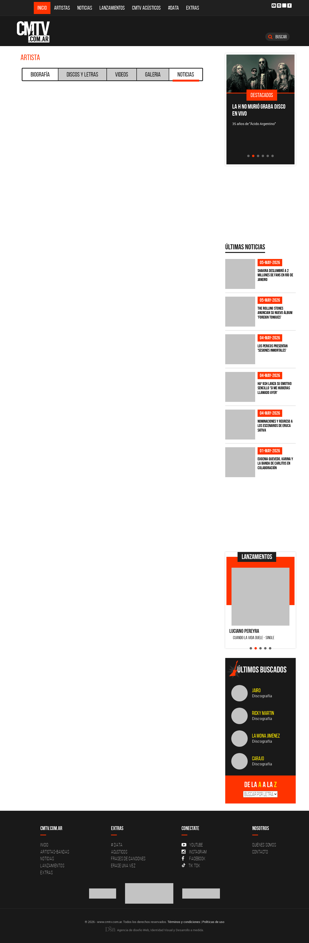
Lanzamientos (112, 8)
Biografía (40, 74)
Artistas (62, 8)
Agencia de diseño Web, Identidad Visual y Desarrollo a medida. (154, 930)
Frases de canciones (128, 858)
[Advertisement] (261, 514)
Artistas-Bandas (54, 851)
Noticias (84, 8)
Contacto (260, 851)
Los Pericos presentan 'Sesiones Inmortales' (273, 348)
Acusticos (119, 851)
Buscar (277, 36)
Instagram (194, 851)
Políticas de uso (213, 922)
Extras (192, 8)
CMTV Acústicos (146, 8)
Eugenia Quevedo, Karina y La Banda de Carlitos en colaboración (275, 463)
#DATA (173, 8)
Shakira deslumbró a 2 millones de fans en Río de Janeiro (275, 275)
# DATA (117, 844)
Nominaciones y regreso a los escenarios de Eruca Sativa (275, 425)
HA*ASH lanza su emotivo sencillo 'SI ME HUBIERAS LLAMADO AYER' (275, 388)
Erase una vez (123, 865)
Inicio (42, 8)
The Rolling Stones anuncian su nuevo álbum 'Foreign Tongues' (275, 312)
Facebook (193, 858)
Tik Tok (191, 865)
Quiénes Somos (264, 844)
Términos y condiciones (184, 922)
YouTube (192, 844)
